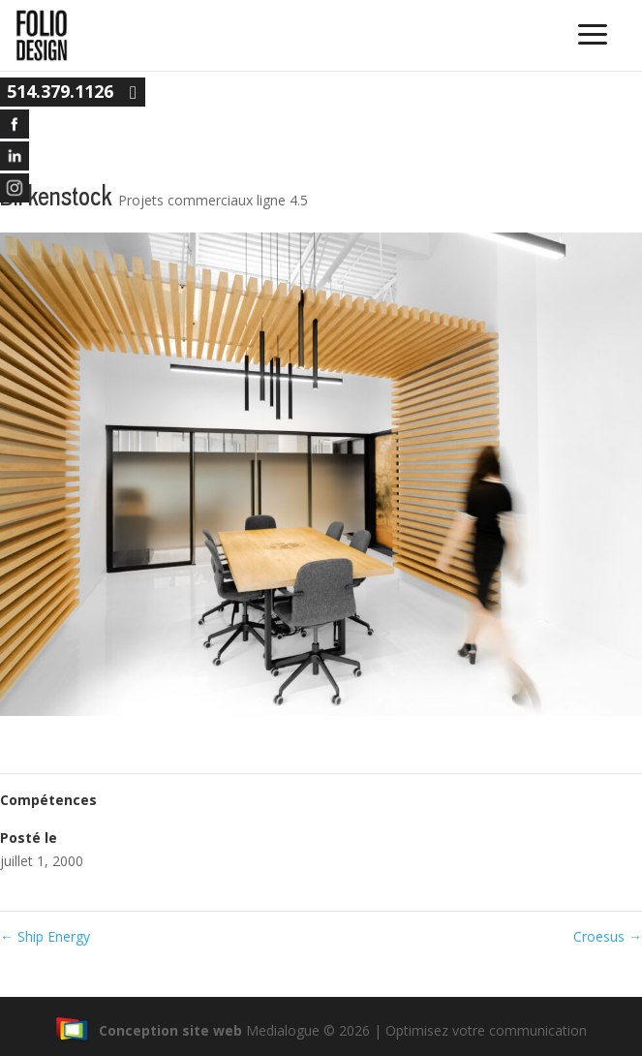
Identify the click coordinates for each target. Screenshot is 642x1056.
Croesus (607, 936)
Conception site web (148, 1030)
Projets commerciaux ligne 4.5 (213, 200)
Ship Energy (45, 936)
